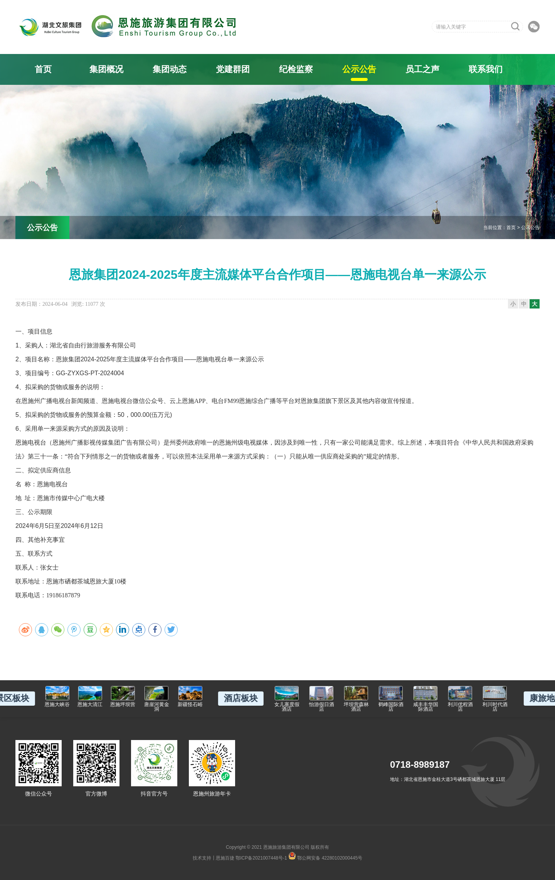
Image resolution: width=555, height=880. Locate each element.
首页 (43, 69)
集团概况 (106, 69)
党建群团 (233, 69)
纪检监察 (296, 69)
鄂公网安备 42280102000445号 (325, 856)
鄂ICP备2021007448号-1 (261, 858)
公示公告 (359, 69)
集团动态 (170, 69)
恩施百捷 (225, 858)
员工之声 (422, 69)
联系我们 (486, 69)
